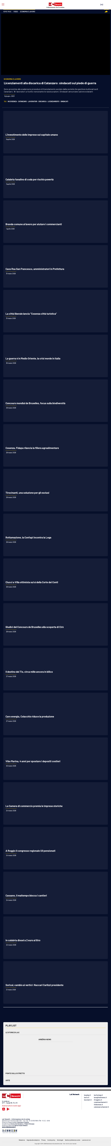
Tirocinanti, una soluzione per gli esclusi (27, 492)
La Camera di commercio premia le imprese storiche (34, 805)
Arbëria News (45, 1039)
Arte (8, 1080)
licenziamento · (54, 101)
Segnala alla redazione (33, 1140)
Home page (7, 12)
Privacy (43, 1140)
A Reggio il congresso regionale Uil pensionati (30, 850)
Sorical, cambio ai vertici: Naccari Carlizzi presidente (34, 984)
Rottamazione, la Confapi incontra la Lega (28, 537)
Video (15, 12)
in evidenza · (12, 101)
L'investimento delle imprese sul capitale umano (32, 134)
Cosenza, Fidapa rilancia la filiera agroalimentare (32, 447)
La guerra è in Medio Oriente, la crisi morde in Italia (33, 358)
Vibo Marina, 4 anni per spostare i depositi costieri (33, 761)
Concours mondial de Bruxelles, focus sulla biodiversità (35, 403)
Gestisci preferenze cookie (72, 1140)
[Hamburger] (3, 4)
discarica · (43, 101)
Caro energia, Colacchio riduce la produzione (30, 716)
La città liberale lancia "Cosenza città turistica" (31, 313)
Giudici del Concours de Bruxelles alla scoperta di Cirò (35, 626)
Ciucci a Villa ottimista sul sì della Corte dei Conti (32, 582)
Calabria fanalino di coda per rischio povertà (30, 179)
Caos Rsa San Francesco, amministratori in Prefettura (35, 268)
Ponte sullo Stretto (15, 1073)
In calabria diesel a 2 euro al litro (23, 940)
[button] (106, 11)
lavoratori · (33, 101)
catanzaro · (22, 101)
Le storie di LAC (12, 1032)
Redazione (22, 1140)
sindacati (64, 101)
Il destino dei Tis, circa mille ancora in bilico (29, 671)
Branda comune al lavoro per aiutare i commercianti (34, 224)
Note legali (60, 1140)
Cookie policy (51, 1140)
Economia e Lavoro (27, 12)
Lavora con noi (86, 1140)
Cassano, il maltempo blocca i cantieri (26, 895)
